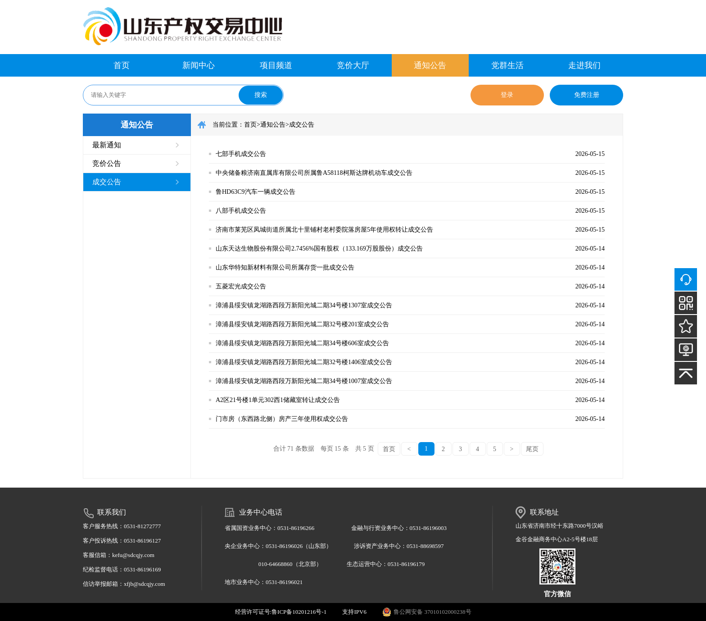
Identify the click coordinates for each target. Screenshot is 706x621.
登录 (507, 94)
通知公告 (430, 65)
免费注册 (586, 94)
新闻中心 (198, 65)
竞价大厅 (353, 65)
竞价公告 (106, 163)
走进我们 (584, 65)
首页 (121, 65)
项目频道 (276, 65)
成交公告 (106, 182)
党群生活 (507, 65)
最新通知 (106, 145)
